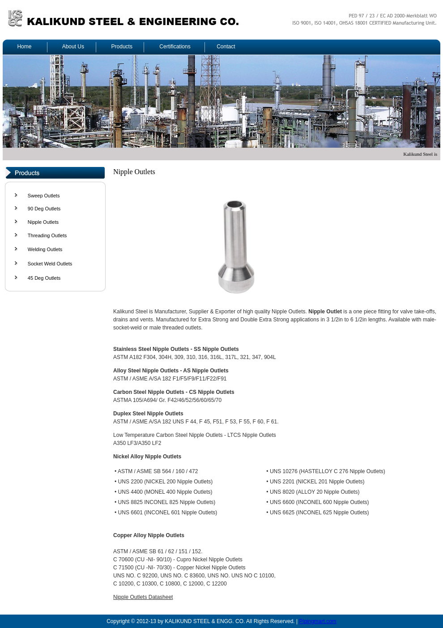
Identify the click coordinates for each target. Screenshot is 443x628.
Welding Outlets (45, 249)
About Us (73, 46)
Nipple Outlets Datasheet (143, 597)
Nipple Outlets (43, 222)
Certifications (174, 46)
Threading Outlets (47, 235)
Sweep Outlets (44, 195)
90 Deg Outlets (44, 208)
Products (121, 46)
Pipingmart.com (317, 621)
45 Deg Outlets (44, 278)
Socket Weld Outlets (50, 263)
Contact (226, 46)
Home (24, 46)
